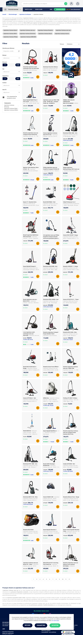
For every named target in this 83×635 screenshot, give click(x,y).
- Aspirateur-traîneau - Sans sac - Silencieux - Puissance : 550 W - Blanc (31, 302)
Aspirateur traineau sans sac (27, 30)
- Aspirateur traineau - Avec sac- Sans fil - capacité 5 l (50, 136)
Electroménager (13, 14)
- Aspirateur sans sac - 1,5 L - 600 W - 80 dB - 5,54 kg (31, 103)
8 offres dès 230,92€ (68, 140)
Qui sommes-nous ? (7, 624)
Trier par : (62, 44)
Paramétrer (41, 625)
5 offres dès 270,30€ (48, 306)
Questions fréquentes (8, 631)
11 (66, 579)
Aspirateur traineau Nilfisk (11, 110)
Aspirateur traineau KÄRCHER (28, 36)
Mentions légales (46, 630)
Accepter (55, 625)
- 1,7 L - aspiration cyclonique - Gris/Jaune (51, 432)
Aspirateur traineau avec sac (63, 30)
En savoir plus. (55, 620)
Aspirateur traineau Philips (10, 36)
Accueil (4, 14)
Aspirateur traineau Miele (10, 33)
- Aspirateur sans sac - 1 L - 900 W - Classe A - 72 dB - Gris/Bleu (70, 370)
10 (62, 579)
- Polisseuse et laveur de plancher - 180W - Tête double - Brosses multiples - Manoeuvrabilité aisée (71, 205)
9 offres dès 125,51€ (48, 471)
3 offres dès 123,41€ (48, 174)
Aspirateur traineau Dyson (10, 30)
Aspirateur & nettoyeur (25, 14)
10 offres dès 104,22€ (48, 405)
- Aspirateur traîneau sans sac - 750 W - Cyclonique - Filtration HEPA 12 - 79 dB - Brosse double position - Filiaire (31, 533)
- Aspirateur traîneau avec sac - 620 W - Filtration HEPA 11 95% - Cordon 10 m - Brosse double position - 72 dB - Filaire (71, 270)
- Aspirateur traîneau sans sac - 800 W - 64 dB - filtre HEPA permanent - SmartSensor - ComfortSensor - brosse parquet (51, 205)
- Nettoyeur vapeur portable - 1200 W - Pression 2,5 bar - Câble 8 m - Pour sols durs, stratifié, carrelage (30, 434)
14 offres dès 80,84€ (68, 471)
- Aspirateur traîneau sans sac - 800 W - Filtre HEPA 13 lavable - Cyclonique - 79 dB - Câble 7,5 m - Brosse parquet (71, 467)
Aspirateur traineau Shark (10, 108)
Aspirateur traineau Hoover (62, 33)
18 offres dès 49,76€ (28, 339)
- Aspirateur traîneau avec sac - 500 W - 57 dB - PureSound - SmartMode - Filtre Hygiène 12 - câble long (51, 70)
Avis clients (5, 625)
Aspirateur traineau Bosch (45, 33)
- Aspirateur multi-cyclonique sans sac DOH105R (31, 70)
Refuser (27, 625)
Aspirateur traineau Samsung (9, 106)
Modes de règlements (8, 633)
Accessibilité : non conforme (49, 632)
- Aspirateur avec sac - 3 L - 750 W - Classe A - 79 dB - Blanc (30, 136)
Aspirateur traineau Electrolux (27, 33)
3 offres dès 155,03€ (68, 339)
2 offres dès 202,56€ (28, 504)
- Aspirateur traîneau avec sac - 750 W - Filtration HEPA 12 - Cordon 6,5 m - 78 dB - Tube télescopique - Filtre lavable (30, 500)
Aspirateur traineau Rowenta (45, 30)
